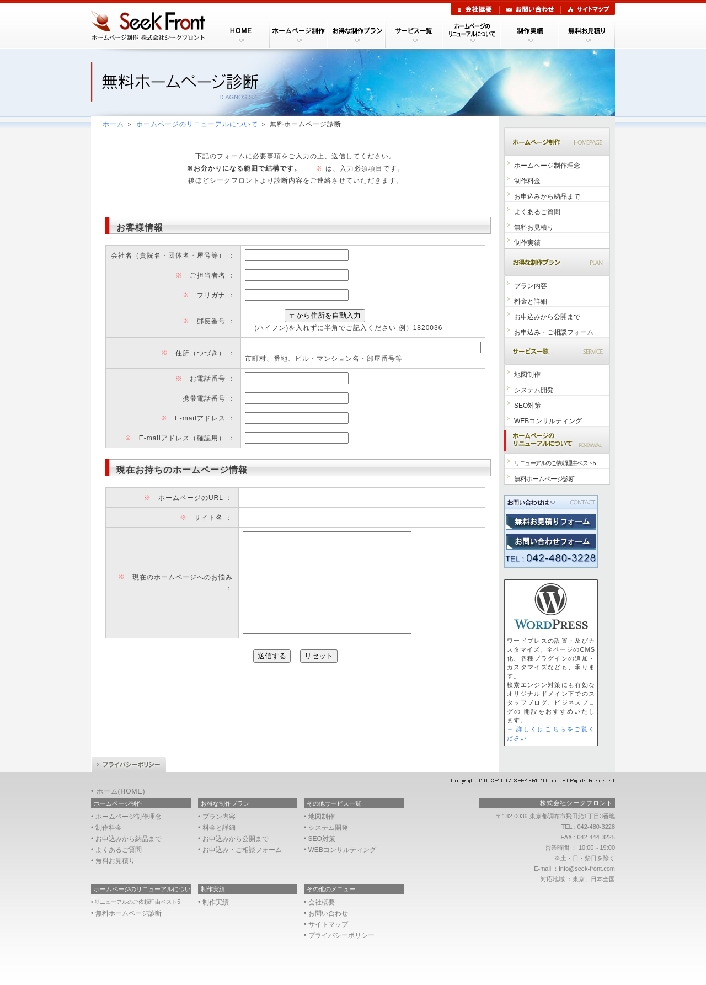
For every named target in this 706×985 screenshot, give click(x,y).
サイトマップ (588, 9)
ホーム (113, 124)
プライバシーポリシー (128, 764)
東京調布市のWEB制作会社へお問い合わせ (551, 542)
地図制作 (527, 375)
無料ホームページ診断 (544, 479)
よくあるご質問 (537, 212)
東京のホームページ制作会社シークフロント (151, 26)
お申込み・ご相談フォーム (553, 332)
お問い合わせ (530, 9)
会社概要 (475, 9)
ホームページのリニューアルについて (197, 124)
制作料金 (527, 181)
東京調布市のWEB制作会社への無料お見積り (551, 522)
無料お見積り (534, 227)
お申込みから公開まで (547, 317)
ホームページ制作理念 (547, 165)
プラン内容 (530, 286)
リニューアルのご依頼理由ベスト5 (554, 463)
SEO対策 (527, 405)
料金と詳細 (530, 301)
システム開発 (534, 390)
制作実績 (527, 243)
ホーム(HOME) (121, 791)
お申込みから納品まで (547, 196)
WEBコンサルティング (548, 421)
